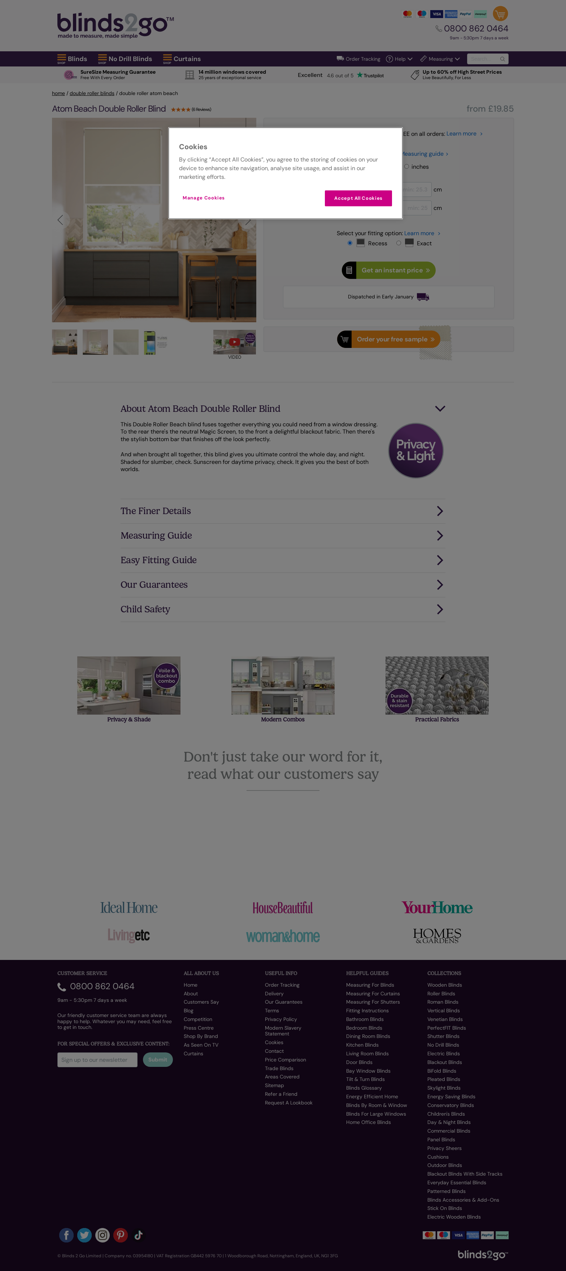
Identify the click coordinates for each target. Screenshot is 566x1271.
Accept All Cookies (358, 198)
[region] (285, 173)
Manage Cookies (204, 198)
